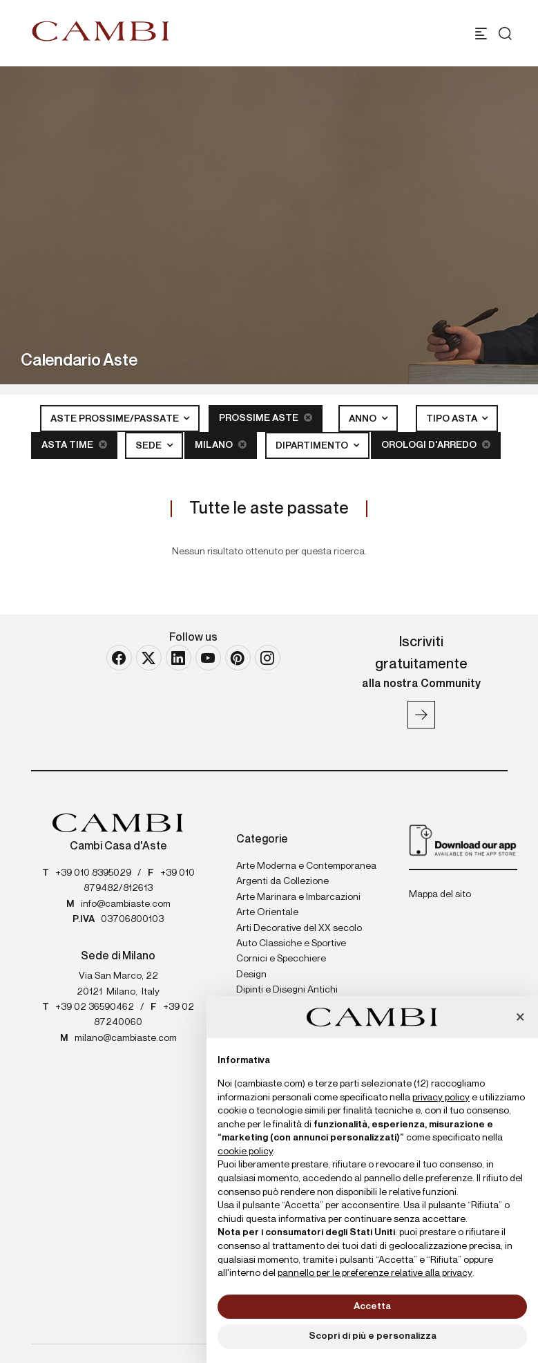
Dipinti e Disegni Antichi (287, 990)
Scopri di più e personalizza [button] (372, 1336)
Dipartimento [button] (313, 446)
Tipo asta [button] (452, 419)
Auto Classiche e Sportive (291, 943)
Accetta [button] (372, 1306)
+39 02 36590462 (94, 1007)
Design (251, 974)
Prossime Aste (265, 418)
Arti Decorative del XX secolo (299, 928)
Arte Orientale (267, 912)
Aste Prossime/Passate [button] (115, 419)
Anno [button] (363, 419)
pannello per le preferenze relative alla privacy (375, 1273)
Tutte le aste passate (269, 508)
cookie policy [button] (245, 1151)
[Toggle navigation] (481, 33)
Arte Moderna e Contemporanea (306, 866)
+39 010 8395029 (93, 873)
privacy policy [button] (441, 1097)
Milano (221, 445)
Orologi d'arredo (435, 445)
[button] (520, 1018)
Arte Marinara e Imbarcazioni (298, 897)
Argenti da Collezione (282, 881)
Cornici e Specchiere (281, 959)
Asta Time (74, 445)
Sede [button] (149, 446)
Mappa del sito (440, 894)
